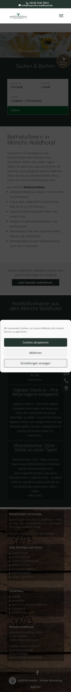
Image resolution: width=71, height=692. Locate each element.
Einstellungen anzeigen (35, 363)
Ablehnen (35, 353)
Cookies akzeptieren (36, 342)
